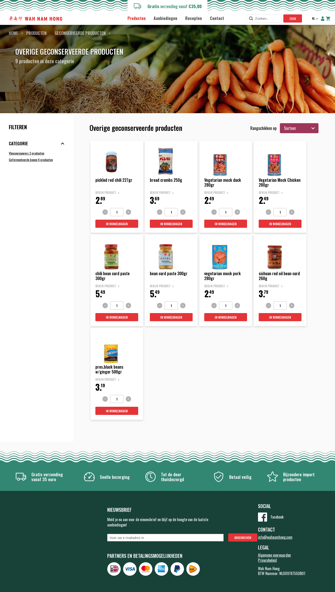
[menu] (176, 18)
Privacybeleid (267, 560)
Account (322, 18)
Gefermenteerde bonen (31, 159)
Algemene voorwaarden (274, 555)
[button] (314, 18)
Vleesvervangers (26, 153)
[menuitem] (136, 18)
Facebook (277, 517)
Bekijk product (105, 193)
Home (13, 33)
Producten (36, 33)
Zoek (292, 18)
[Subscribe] (242, 537)
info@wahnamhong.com (275, 537)
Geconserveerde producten (80, 33)
